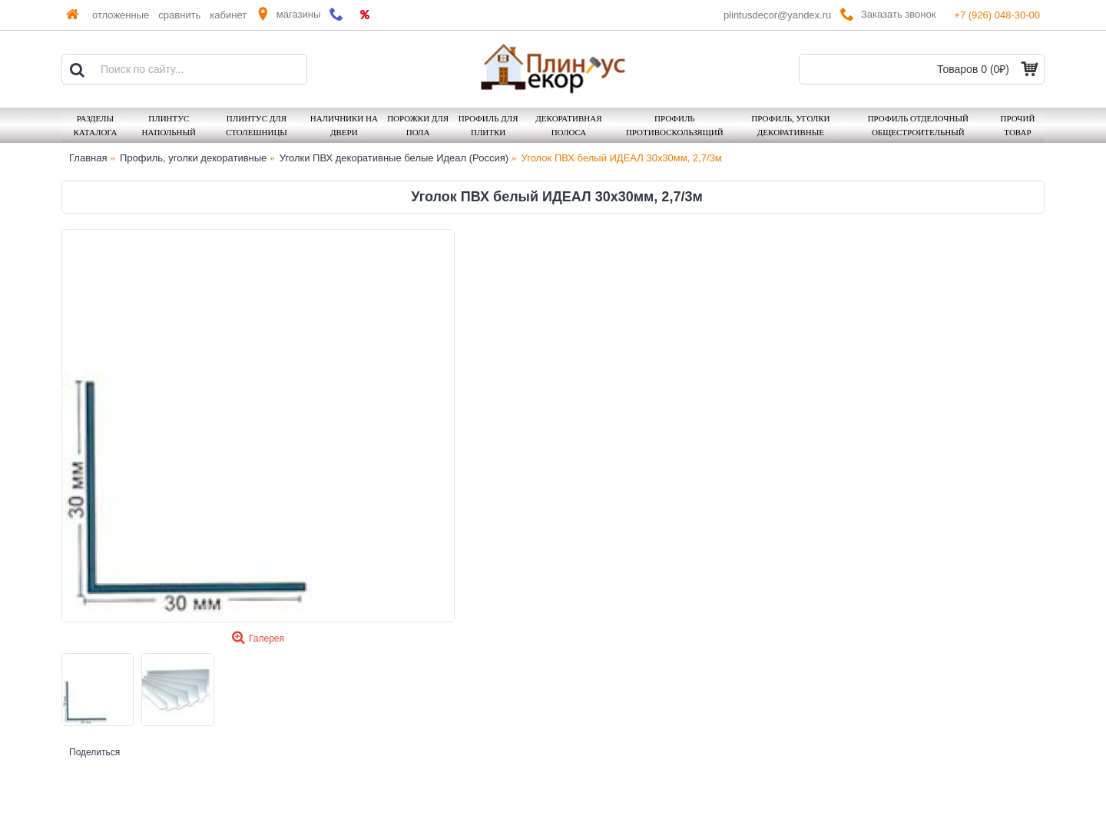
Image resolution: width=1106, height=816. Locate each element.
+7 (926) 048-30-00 (997, 15)
